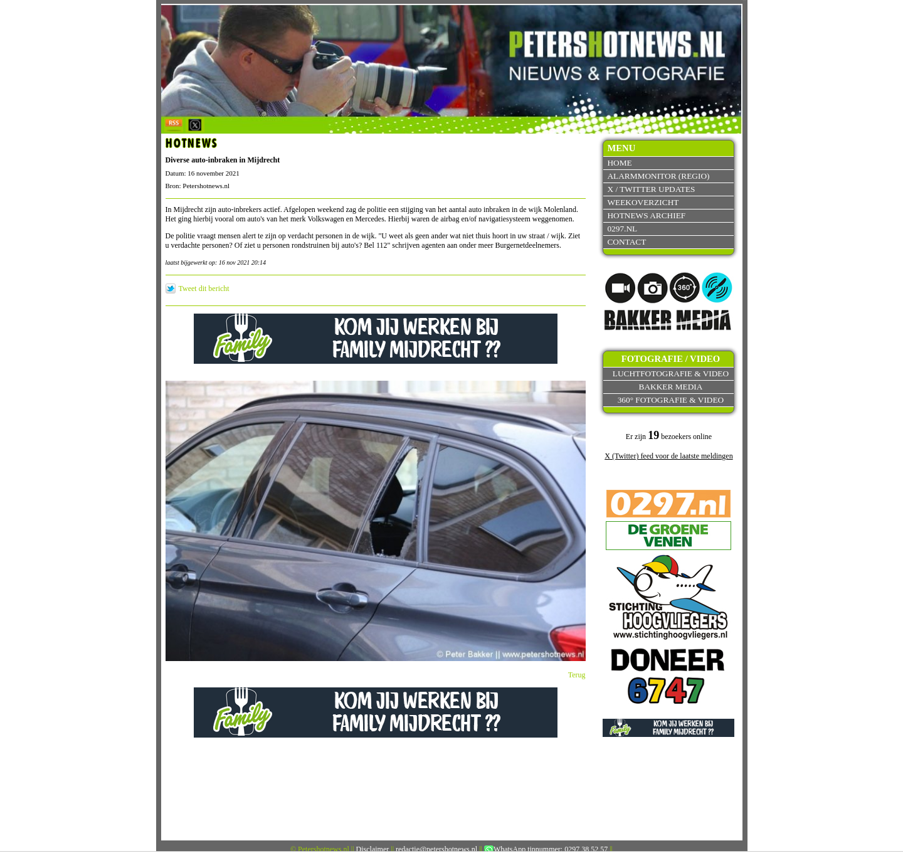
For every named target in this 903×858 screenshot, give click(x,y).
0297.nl (622, 228)
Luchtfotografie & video (671, 373)
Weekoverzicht (643, 202)
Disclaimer (372, 849)
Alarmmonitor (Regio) (658, 176)
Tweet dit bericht (204, 288)
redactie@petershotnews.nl (436, 849)
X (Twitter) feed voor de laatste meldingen (668, 456)
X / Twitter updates (651, 189)
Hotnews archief (646, 215)
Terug (577, 674)
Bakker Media (671, 386)
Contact (626, 241)
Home (619, 162)
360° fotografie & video (671, 400)
